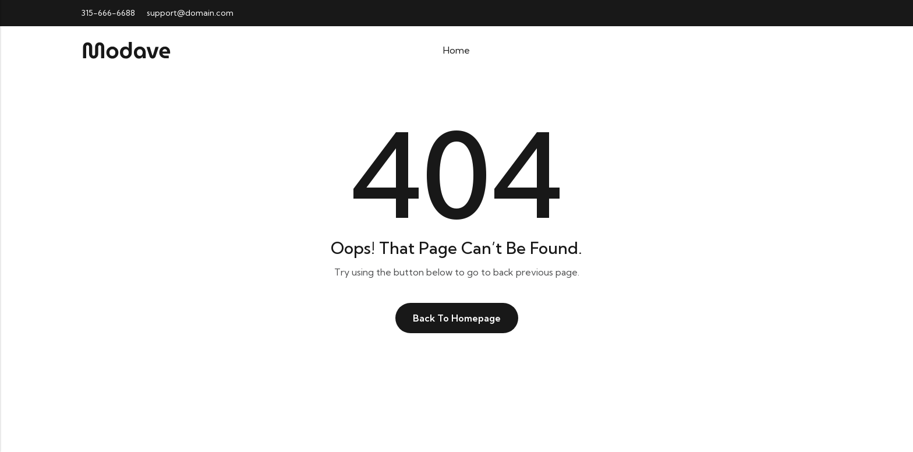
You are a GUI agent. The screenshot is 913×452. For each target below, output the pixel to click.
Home (456, 50)
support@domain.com (190, 13)
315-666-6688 (108, 13)
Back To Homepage (457, 318)
